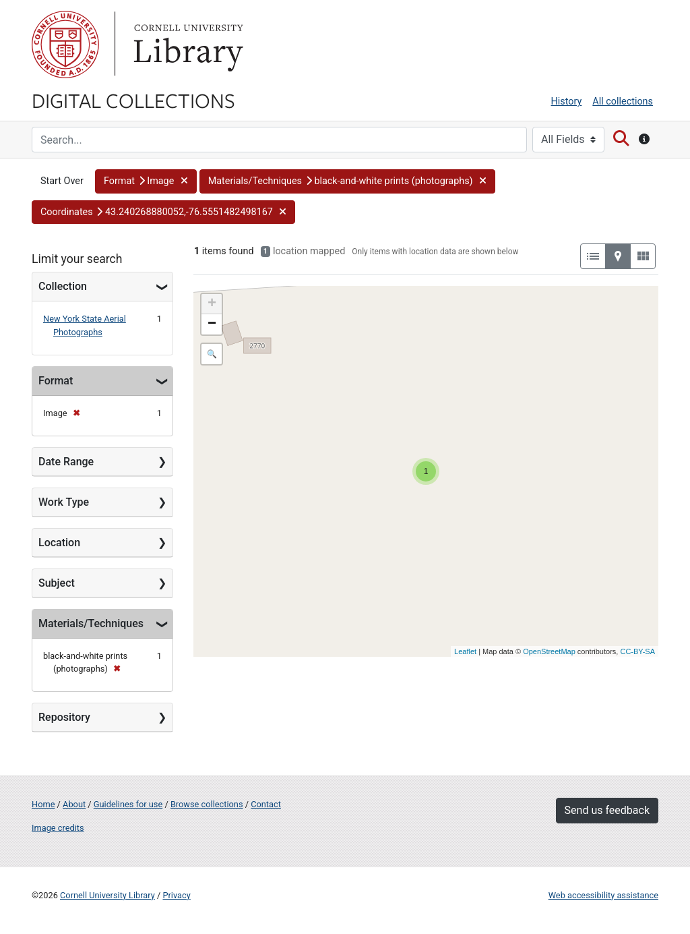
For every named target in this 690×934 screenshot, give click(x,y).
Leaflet (465, 651)
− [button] (212, 324)
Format (55, 380)
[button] (146, 181)
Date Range (66, 461)
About (74, 804)
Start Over (62, 181)
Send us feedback (607, 810)
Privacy (176, 895)
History (566, 101)
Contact (266, 804)
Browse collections (206, 804)
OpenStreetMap (549, 651)
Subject (56, 583)
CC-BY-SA (637, 651)
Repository (64, 717)
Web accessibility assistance (603, 895)
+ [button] (212, 304)
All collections (622, 101)
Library (187, 44)
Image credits (58, 828)
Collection (62, 286)
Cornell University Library (107, 895)
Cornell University (65, 44)
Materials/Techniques (91, 623)
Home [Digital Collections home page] (43, 804)
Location (59, 542)
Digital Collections (133, 100)
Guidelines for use (128, 804)
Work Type (63, 502)
